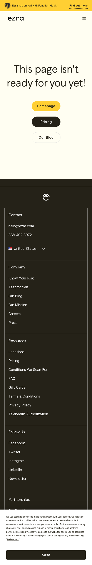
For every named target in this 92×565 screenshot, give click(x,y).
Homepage (46, 106)
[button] (84, 18)
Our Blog (46, 137)
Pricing (46, 122)
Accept (46, 554)
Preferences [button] (12, 539)
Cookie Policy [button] (18, 535)
